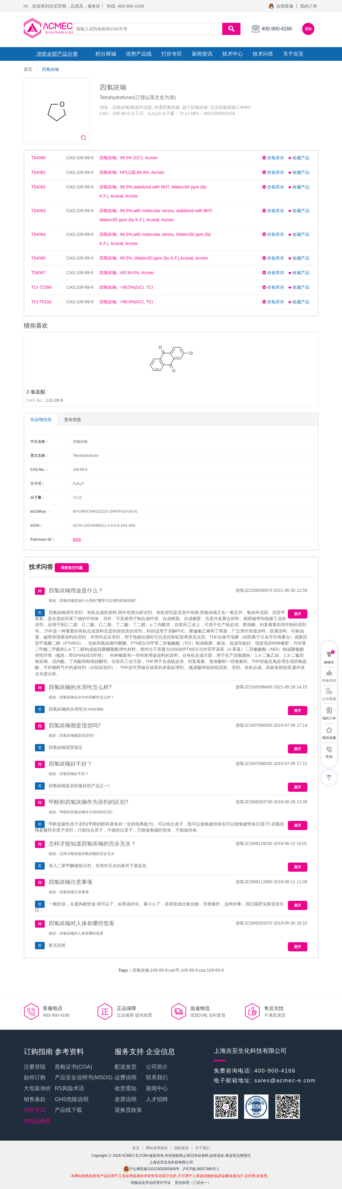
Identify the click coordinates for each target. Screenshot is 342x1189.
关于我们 (202, 1148)
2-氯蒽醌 (35, 392)
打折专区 (171, 54)
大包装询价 (37, 1088)
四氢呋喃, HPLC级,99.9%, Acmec (131, 172)
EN (308, 28)
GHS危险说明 (71, 1099)
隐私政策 (181, 1148)
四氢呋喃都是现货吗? (75, 725)
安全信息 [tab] (72, 419)
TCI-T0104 (41, 301)
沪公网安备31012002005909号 (151, 1169)
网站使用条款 (157, 1148)
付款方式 (35, 1110)
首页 (28, 69)
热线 (329, 757)
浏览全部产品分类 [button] (57, 54)
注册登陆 (35, 1067)
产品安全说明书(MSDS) (83, 1077)
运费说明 (125, 1077)
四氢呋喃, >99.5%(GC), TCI (126, 287)
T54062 (38, 186)
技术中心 (232, 54)
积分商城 (105, 54)
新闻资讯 (202, 54)
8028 (77, 539)
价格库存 (273, 157)
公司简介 (157, 1067)
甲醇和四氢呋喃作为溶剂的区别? (88, 802)
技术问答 (263, 54)
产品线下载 (68, 1110)
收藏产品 (298, 157)
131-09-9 (54, 400)
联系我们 (157, 1077)
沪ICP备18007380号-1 (200, 1169)
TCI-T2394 (41, 287)
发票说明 (125, 1099)
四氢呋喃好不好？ (70, 764)
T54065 (38, 258)
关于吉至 (293, 54)
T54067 (38, 272)
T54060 (38, 157)
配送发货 (125, 1067)
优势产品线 (139, 54)
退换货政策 (128, 1110)
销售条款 (35, 1099)
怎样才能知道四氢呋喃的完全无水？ (92, 844)
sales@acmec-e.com (285, 1080)
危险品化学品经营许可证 (151, 1182)
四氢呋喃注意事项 (70, 882)
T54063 (38, 210)
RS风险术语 (69, 1088)
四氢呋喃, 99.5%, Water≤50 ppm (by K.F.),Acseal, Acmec (153, 258)
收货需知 (125, 1088)
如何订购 (35, 1077)
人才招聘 (157, 1099)
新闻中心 (157, 1088)
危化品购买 (37, 1121)
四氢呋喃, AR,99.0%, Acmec (126, 272)
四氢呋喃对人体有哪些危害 (81, 923)
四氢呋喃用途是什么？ (76, 591)
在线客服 (282, 6)
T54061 (38, 172)
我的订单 (308, 6)
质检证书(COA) (73, 1067)
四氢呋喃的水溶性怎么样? (80, 687)
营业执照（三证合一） (193, 1182)
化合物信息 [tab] (41, 419)
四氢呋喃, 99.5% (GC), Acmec (128, 157)
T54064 (38, 234)
